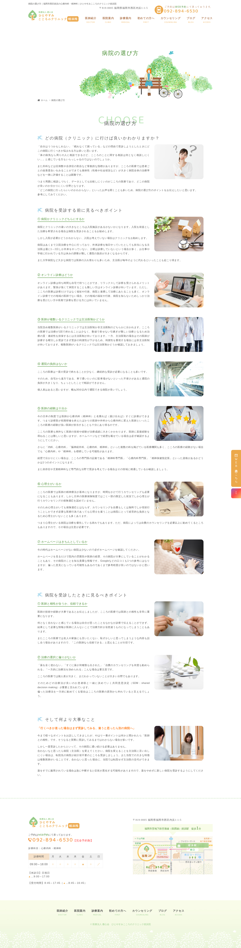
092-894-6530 (181, 11)
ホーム (43, 100)
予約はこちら (236, 468)
